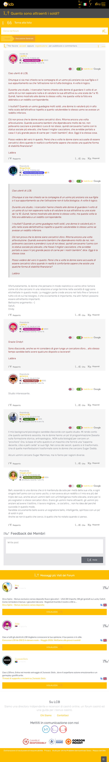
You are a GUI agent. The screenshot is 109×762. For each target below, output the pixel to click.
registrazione (41, 46)
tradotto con (92, 69)
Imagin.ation (25, 473)
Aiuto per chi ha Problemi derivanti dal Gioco (71, 750)
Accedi (22, 46)
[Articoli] (80, 4)
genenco (24, 376)
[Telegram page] (46, 729)
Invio (95, 560)
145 (105, 625)
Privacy (47, 750)
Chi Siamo (45, 715)
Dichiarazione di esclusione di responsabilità (23, 750)
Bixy (17, 585)
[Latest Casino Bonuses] (9, 4)
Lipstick (23, 56)
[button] (103, 605)
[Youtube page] (63, 729)
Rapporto (14, 159)
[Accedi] (97, 4)
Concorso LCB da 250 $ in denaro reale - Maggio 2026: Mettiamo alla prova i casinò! (41, 640)
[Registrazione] (91, 4)
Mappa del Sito (99, 750)
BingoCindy (25, 168)
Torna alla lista (17, 22)
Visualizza (54, 612)
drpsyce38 (25, 414)
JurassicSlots (21, 659)
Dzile (17, 624)
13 (105, 587)
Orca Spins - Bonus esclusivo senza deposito (23, 605)
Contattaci (63, 715)
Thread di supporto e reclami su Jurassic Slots (24, 678)
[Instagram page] (54, 729)
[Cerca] (104, 31)
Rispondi (96, 158)
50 (105, 660)
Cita (80, 159)
